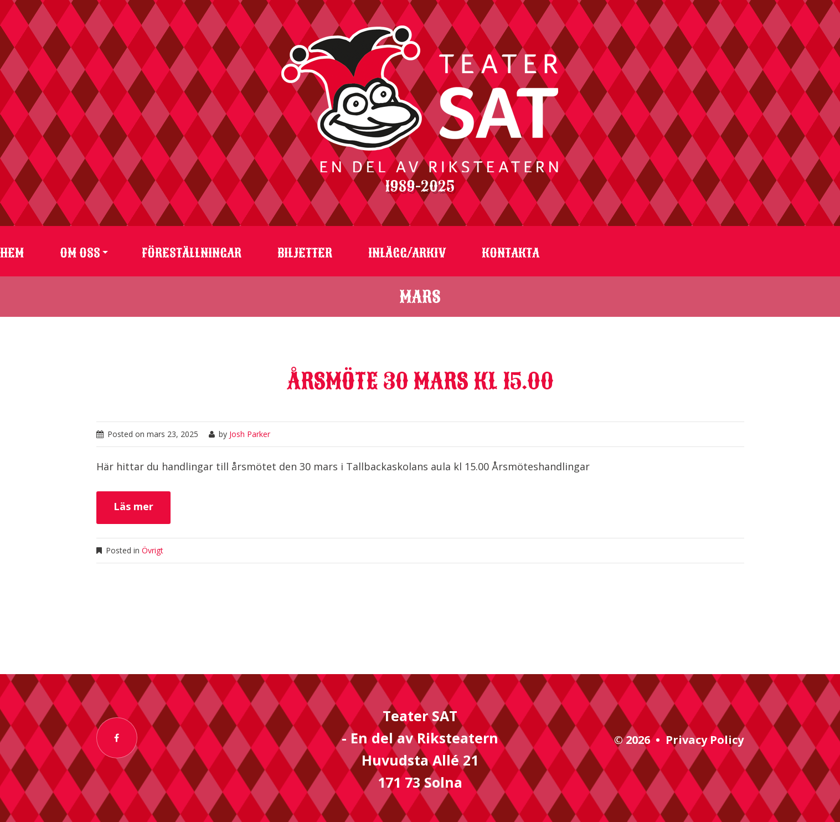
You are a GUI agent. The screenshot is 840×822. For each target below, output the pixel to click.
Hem (12, 253)
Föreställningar (191, 253)
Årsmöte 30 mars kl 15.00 (420, 381)
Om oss (80, 253)
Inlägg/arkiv (407, 253)
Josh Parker (249, 434)
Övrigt (152, 550)
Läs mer (133, 506)
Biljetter (304, 253)
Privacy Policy (705, 739)
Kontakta (510, 253)
